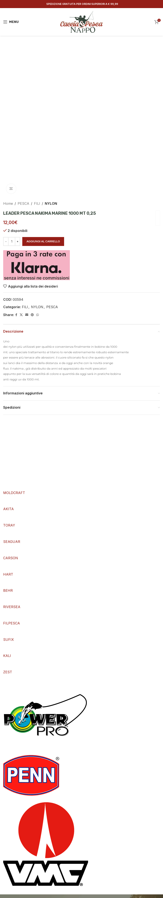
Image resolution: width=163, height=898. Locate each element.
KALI (7, 656)
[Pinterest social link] (32, 315)
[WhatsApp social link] (37, 315)
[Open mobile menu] (11, 22)
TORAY (9, 525)
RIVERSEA (11, 607)
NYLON (51, 203)
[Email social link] (27, 315)
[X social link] (21, 315)
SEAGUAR (11, 541)
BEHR (8, 590)
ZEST (7, 672)
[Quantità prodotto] (11, 241)
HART (8, 574)
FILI (37, 203)
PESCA (23, 203)
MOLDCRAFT (14, 493)
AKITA (8, 509)
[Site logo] (81, 21)
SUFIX (8, 639)
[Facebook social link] (16, 315)
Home (8, 203)
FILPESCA (11, 623)
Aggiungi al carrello (43, 241)
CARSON (10, 558)
